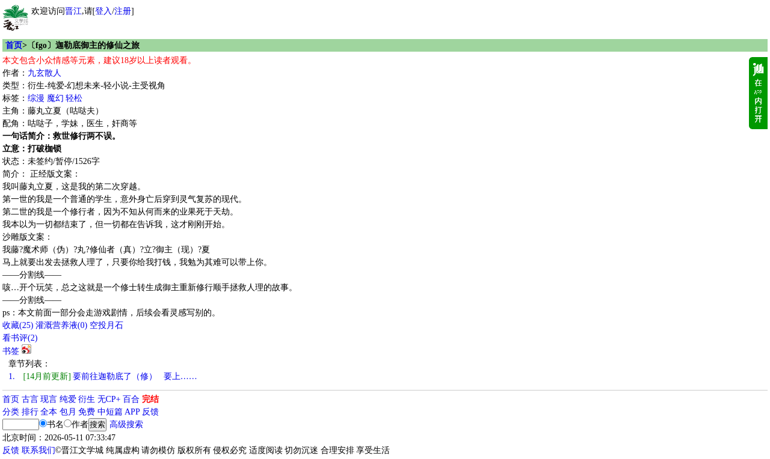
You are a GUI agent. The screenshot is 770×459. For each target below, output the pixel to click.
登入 (103, 11)
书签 (10, 351)
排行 (30, 411)
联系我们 (38, 450)
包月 (68, 411)
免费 (86, 411)
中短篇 (110, 411)
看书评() (19, 337)
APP (132, 411)
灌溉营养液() (61, 325)
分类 (10, 411)
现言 (48, 399)
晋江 (73, 11)
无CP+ (109, 399)
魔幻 (55, 98)
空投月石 (106, 325)
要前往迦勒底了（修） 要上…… (102, 376)
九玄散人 (44, 73)
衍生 (86, 399)
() (17, 325)
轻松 (74, 98)
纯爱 (68, 399)
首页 (13, 45)
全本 (48, 411)
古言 (30, 399)
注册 (122, 11)
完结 (150, 399)
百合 (131, 399)
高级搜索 (126, 424)
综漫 (36, 98)
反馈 (150, 411)
